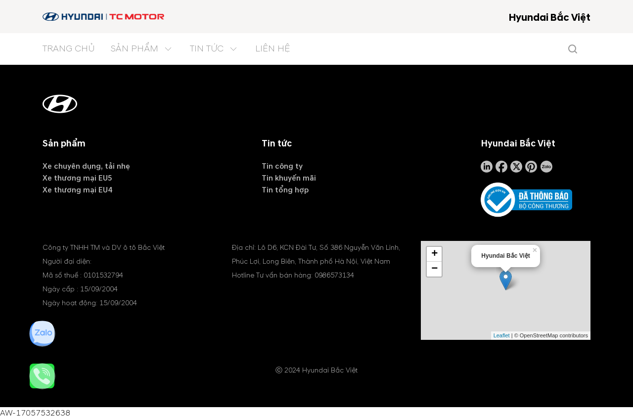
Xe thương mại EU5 (77, 178)
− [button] (434, 269)
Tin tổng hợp (285, 190)
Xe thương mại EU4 (77, 190)
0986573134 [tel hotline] (334, 275)
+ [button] (434, 254)
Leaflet (502, 335)
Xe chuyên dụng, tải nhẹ (86, 166)
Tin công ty (282, 166)
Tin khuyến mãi (289, 178)
